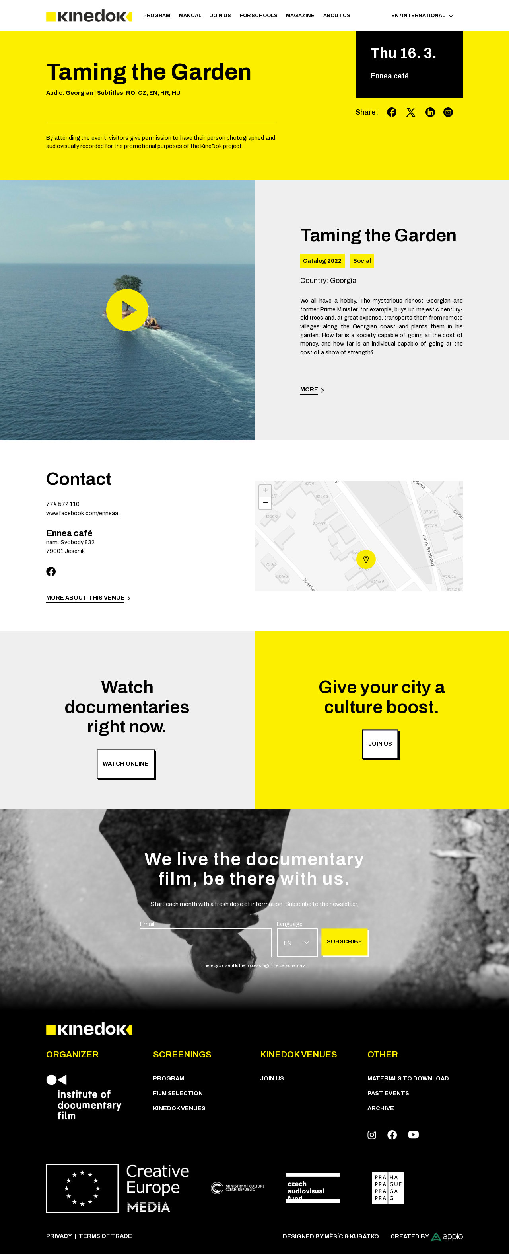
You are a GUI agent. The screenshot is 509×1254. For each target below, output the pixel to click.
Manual (190, 15)
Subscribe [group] (344, 941)
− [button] (265, 503)
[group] (206, 938)
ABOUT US (336, 15)
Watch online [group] (125, 763)
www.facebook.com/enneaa (82, 513)
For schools (259, 15)
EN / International (422, 15)
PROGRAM (156, 15)
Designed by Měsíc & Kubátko (331, 1236)
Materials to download (408, 1078)
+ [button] (265, 491)
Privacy (59, 1236)
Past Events (388, 1093)
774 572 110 (63, 504)
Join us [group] (380, 744)
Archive (380, 1108)
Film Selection (178, 1093)
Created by (426, 1237)
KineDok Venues (179, 1108)
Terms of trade (105, 1236)
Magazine (300, 15)
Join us (220, 15)
